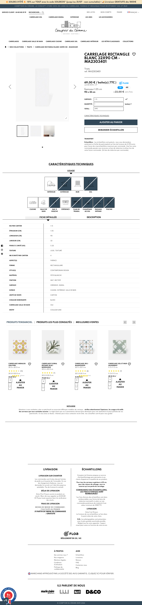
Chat (82, 413)
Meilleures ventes (87, 322)
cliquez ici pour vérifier (101, 573)
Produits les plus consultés (54, 322)
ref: (86, 72)
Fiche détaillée (48, 217)
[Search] (36, 12)
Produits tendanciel (19, 322)
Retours (78, 560)
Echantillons (80, 555)
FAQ (77, 562)
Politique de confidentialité (59, 568)
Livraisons (79, 557)
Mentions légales (60, 560)
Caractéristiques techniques (96, 116)
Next (134, 322)
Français (133, 12)
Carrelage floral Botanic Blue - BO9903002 (49, 365)
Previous (130, 322)
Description (94, 217)
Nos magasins (59, 557)
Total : (87, 109)
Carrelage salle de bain (19, 305)
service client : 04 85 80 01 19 (14, 12)
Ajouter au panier (111, 122)
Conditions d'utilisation (58, 563)
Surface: (88, 99)
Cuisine (53, 290)
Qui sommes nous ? (61, 555)
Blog (77, 568)
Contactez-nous (81, 565)
